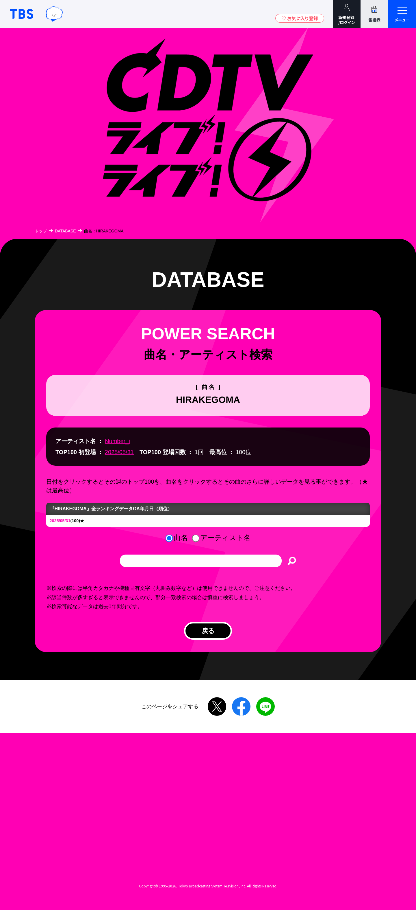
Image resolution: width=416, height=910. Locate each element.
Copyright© (148, 890)
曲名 (181, 538)
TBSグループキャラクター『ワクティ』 (54, 14)
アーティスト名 (225, 538)
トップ (41, 231)
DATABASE (65, 231)
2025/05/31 (119, 452)
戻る (208, 632)
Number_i (117, 441)
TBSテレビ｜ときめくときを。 (21, 14)
